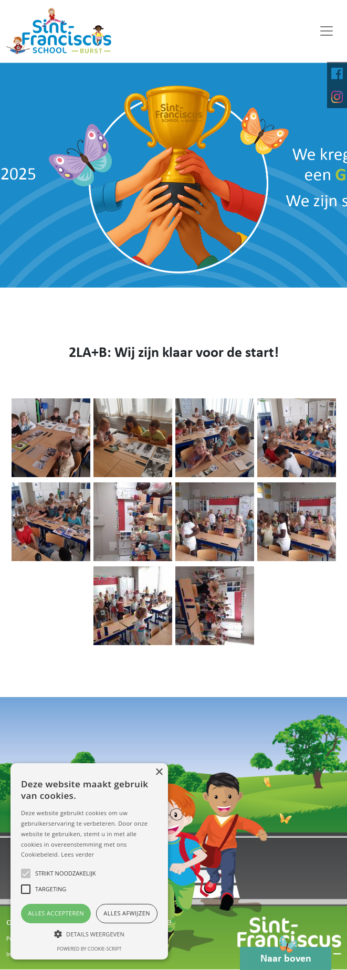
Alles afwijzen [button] (126, 913)
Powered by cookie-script (89, 948)
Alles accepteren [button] (56, 913)
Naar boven (285, 955)
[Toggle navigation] (326, 31)
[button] (89, 934)
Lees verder (77, 854)
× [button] (159, 772)
